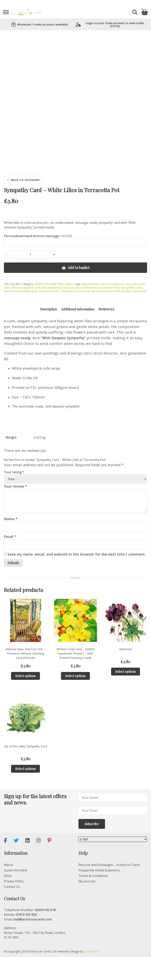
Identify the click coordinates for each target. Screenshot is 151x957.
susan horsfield (109, 287)
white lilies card (101, 291)
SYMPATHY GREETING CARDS (53, 284)
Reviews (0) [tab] (106, 309)
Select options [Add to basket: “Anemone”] (125, 671)
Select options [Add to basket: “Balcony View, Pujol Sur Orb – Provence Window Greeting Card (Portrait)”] (25, 676)
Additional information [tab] (77, 309)
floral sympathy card (26, 287)
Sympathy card (131, 287)
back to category (23, 180)
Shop (8, 876)
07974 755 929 (26, 914)
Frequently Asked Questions (99, 870)
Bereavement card (94, 284)
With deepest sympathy (130, 291)
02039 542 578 (45, 910)
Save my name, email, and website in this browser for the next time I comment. (76, 554)
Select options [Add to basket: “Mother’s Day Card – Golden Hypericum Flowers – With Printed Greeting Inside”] (75, 676)
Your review (15, 486)
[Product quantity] (30, 254)
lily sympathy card (55, 287)
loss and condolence (83, 287)
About (8, 865)
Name (10, 518)
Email (10, 536)
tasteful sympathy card (20, 291)
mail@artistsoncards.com (32, 919)
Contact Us (12, 887)
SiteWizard (91, 951)
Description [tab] (48, 309)
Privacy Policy (14, 881)
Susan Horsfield (15, 870)
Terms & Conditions (93, 876)
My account (86, 881)
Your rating (14, 472)
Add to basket (78, 267)
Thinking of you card (75, 291)
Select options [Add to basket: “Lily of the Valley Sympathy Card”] (25, 769)
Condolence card (119, 284)
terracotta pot (49, 291)
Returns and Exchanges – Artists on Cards (109, 865)
